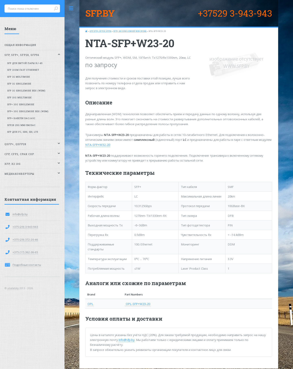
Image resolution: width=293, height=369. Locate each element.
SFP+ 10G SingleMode (20, 104)
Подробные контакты (27, 265)
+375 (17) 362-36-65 (25, 252)
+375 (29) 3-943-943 (25, 227)
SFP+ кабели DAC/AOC (21, 118)
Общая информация (20, 45)
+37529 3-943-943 (235, 13)
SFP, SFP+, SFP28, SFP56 (100, 31)
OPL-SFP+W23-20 (137, 304)
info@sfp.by (126, 340)
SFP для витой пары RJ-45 (25, 63)
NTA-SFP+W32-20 (97, 145)
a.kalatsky (13, 288)
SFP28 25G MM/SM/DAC (21, 125)
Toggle (71, 8)
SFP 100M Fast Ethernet (23, 69)
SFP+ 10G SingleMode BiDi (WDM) (130, 31)
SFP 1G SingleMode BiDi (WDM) (26, 90)
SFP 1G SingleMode (19, 83)
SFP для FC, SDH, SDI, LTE (22, 131)
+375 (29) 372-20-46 (25, 239)
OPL (90, 304)
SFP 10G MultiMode (19, 97)
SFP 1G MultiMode (18, 76)
